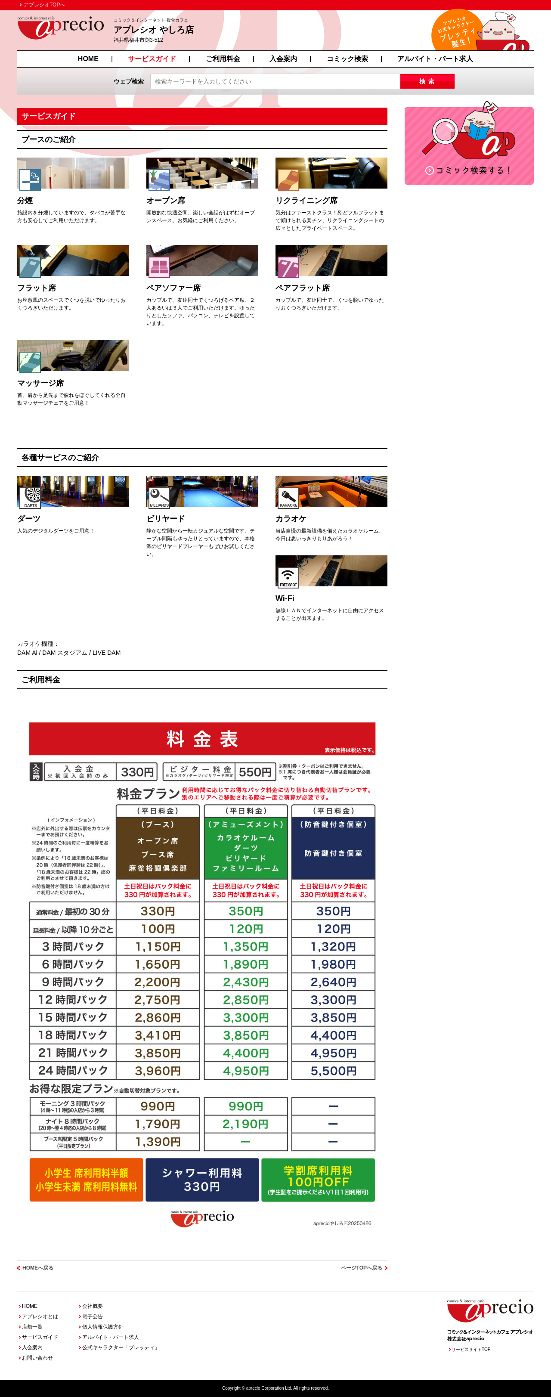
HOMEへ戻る (37, 1268)
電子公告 (92, 1316)
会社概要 (92, 1306)
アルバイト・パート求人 (435, 58)
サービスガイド (152, 58)
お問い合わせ (37, 1358)
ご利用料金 (223, 58)
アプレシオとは (40, 1316)
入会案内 (283, 58)
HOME (88, 58)
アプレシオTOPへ (44, 5)
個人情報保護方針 (103, 1327)
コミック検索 (347, 58)
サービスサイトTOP (471, 1349)
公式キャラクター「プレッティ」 (121, 1347)
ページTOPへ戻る (361, 1268)
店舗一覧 (32, 1327)
